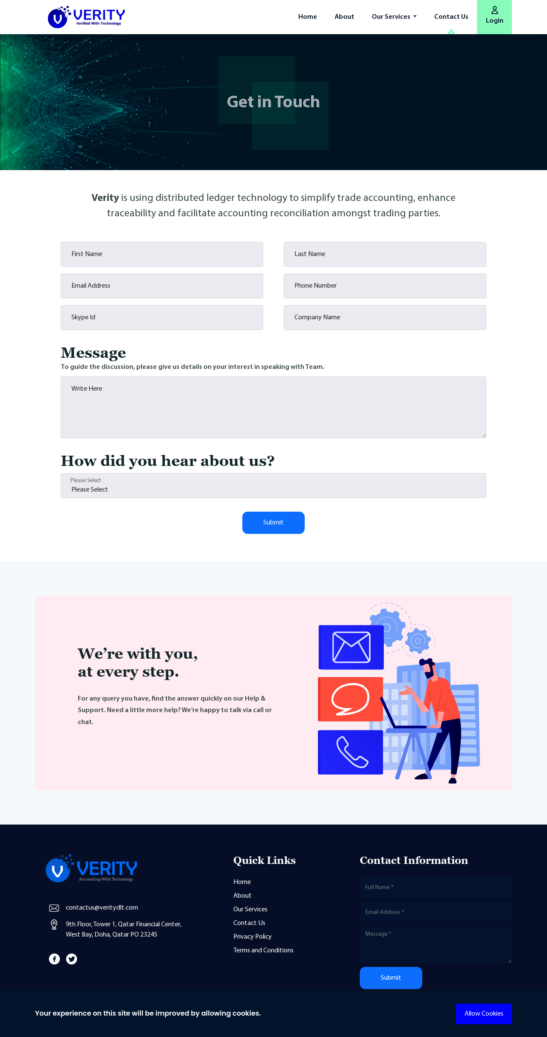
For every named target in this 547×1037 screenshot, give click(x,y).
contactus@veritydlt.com (102, 907)
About (344, 17)
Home (307, 17)
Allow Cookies (484, 1013)
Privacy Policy (252, 937)
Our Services (250, 909)
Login (494, 15)
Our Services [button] (392, 17)
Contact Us (451, 17)
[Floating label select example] (273, 485)
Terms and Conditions (263, 950)
